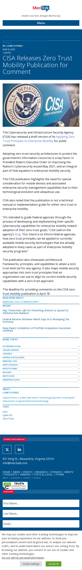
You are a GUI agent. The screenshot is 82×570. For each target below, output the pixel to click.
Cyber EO (7, 415)
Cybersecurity (30, 301)
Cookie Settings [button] (31, 563)
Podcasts (10, 474)
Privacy (37, 478)
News (16, 472)
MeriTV (68, 472)
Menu (41, 23)
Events (27, 472)
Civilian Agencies (11, 350)
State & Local (43, 474)
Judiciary (7, 372)
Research (41, 472)
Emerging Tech (11, 301)
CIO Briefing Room (11, 346)
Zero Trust (8, 418)
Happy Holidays (10, 365)
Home (6, 472)
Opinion (56, 472)
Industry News (10, 368)
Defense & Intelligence (13, 357)
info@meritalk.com (15, 463)
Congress (7, 354)
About (5, 478)
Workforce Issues (11, 380)
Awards (25, 474)
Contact (27, 478)
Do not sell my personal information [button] (23, 557)
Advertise (15, 478)
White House (8, 376)
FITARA (60, 474)
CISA (5, 411)
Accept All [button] (53, 563)
